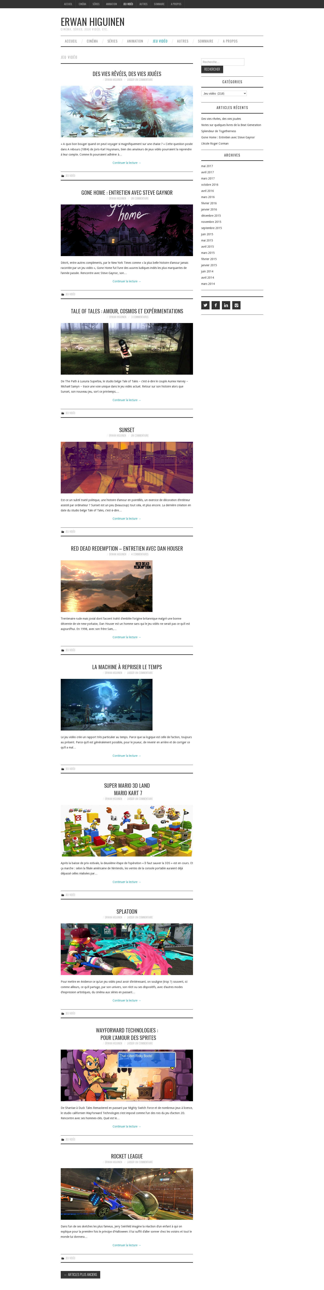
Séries (96, 4)
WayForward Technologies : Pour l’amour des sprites (127, 1033)
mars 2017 (208, 178)
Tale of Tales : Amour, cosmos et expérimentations (127, 311)
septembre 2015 (211, 228)
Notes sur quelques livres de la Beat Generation (231, 125)
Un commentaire (140, 198)
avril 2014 (207, 277)
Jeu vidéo (128, 4)
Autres (143, 4)
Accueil (68, 4)
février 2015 (209, 259)
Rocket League (127, 1156)
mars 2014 (208, 283)
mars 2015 (208, 252)
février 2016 (209, 203)
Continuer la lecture (127, 162)
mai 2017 (207, 166)
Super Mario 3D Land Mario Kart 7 (127, 789)
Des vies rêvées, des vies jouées (127, 73)
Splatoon (127, 911)
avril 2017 (207, 172)
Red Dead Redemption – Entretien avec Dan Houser (127, 548)
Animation (111, 4)
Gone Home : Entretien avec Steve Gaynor (127, 192)
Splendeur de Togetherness (218, 131)
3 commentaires (139, 317)
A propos (176, 4)
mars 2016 (208, 197)
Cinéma (82, 4)
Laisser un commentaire (140, 80)
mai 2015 (207, 240)
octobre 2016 (209, 184)
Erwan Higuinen (93, 21)
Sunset (127, 430)
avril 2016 (207, 190)
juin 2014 (207, 271)
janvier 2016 (209, 209)
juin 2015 (207, 234)
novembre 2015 (211, 221)
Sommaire (159, 4)
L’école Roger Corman (215, 143)
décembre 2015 (211, 215)
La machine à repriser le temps (127, 667)
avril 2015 (207, 246)
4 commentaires (139, 554)
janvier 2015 (209, 265)
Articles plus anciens (80, 1274)
